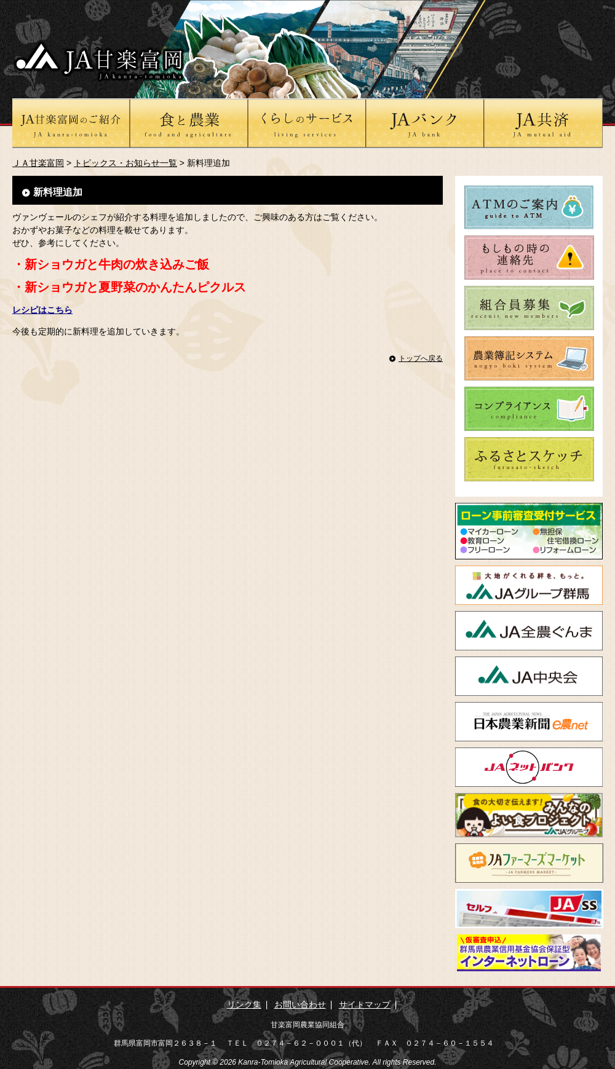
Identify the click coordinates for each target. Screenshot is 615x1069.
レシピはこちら (42, 310)
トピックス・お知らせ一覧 (125, 163)
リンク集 (244, 1004)
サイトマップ (365, 1004)
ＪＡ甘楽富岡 (38, 163)
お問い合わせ (300, 1004)
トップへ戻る (421, 358)
